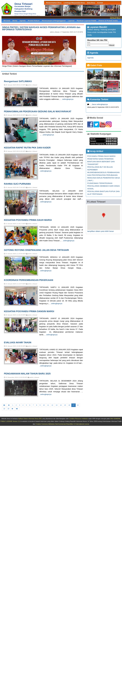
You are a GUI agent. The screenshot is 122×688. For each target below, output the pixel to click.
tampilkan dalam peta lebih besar (100, 231)
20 (8, 409)
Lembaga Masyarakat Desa (74, 3)
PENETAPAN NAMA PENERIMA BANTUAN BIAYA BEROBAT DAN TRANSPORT (101, 161)
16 (69, 405)
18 (77, 405)
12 (52, 405)
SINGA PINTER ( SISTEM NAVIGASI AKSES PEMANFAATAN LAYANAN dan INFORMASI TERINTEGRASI (41, 28)
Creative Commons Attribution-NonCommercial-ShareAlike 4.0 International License (62, 424)
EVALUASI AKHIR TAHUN (17, 342)
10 (44, 405)
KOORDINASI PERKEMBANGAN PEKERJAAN (28, 280)
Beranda (7, 21)
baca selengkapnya (100, 104)
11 (48, 405)
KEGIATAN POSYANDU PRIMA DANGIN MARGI (29, 311)
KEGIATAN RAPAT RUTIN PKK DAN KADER (27, 147)
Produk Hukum (34, 21)
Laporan (71, 21)
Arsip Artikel (95, 151)
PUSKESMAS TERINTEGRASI (99, 183)
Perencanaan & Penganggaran (54, 21)
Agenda (23, 21)
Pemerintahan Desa (53, 3)
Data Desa (91, 3)
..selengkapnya (67, 99)
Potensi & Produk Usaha (108, 21)
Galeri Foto (94, 65)
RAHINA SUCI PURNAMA (17, 184)
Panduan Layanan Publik (86, 21)
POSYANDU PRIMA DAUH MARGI (101, 156)
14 (61, 405)
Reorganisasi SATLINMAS (18, 81)
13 (56, 405)
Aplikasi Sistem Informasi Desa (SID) (30, 418)
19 (4, 409)
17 (73, 405)
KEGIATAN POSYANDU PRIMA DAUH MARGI (28, 220)
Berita (15, 21)
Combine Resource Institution (78, 418)
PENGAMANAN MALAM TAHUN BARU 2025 (27, 373)
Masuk (111, 45)
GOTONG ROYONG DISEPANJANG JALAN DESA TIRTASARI (36, 250)
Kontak (100, 3)
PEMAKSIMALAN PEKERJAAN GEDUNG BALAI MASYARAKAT (37, 111)
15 (65, 405)
